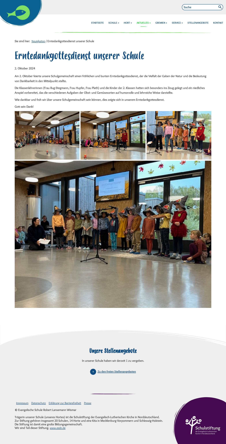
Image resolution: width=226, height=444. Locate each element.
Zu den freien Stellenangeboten (116, 371)
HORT (127, 22)
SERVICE (176, 22)
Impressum (23, 403)
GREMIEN (160, 22)
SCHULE (113, 22)
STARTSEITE (97, 22)
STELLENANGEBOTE (198, 22)
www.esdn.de (58, 428)
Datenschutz (40, 403)
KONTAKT (218, 22)
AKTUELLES (143, 22)
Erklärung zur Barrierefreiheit (68, 403)
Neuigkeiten (39, 41)
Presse (93, 403)
